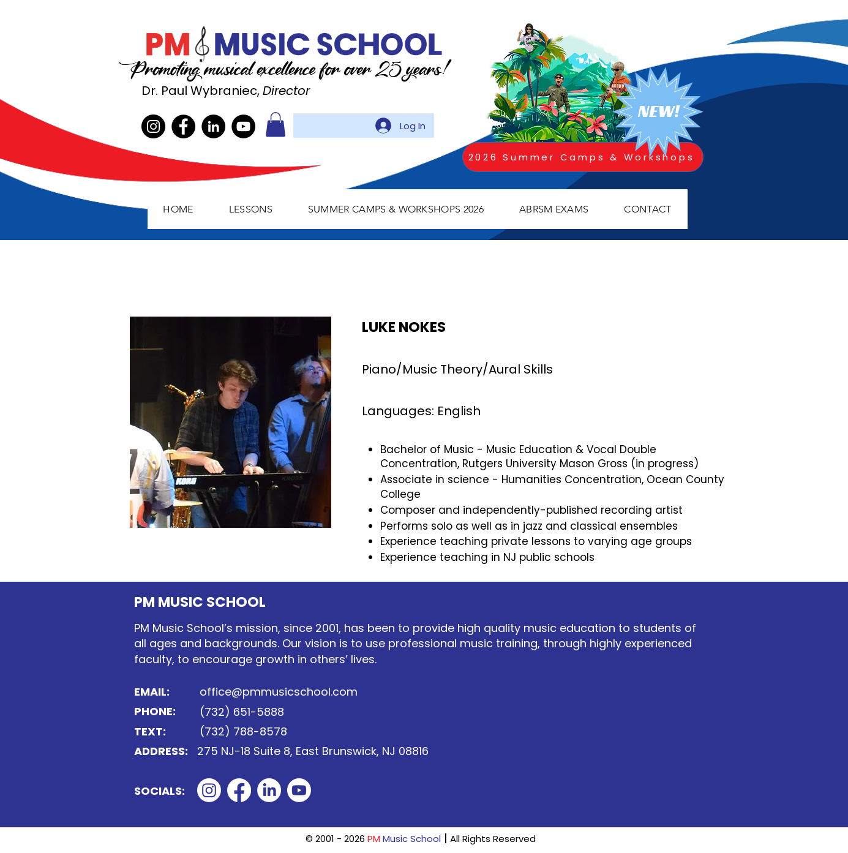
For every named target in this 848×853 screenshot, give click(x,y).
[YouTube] (243, 126)
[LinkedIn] (213, 126)
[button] (275, 124)
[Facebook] (183, 126)
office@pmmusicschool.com (279, 691)
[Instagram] (153, 126)
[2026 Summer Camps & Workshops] (583, 157)
